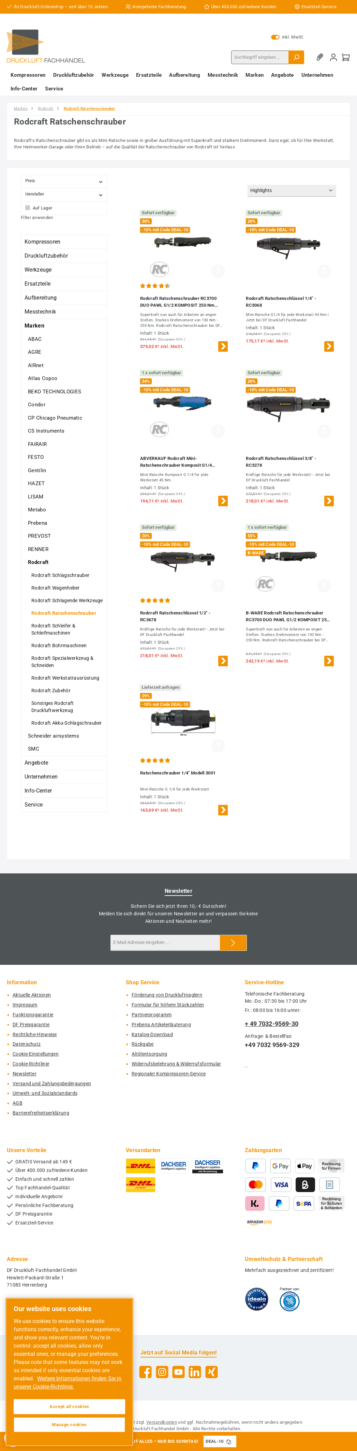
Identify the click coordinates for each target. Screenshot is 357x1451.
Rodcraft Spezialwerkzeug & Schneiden (62, 661)
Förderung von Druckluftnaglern (167, 995)
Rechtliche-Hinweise (35, 1035)
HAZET (36, 483)
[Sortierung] (292, 191)
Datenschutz (27, 1044)
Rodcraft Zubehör (51, 690)
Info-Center (38, 790)
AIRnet (36, 365)
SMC (33, 749)
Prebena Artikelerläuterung (161, 1025)
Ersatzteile (37, 283)
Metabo (37, 510)
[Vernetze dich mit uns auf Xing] (211, 1372)
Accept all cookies (69, 1406)
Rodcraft (38, 562)
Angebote (36, 762)
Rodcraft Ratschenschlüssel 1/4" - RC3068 (281, 302)
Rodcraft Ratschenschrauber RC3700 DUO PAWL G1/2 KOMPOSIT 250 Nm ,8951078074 (178, 302)
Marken (34, 325)
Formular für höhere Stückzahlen (168, 1005)
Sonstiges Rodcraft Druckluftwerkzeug (52, 706)
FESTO (36, 457)
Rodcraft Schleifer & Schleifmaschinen (53, 629)
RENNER (38, 549)
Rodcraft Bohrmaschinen (59, 645)
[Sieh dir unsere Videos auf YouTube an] (178, 1372)
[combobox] (260, 57)
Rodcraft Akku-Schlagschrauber (66, 723)
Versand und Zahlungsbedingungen (52, 1084)
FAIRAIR (37, 444)
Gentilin (37, 470)
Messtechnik (40, 311)
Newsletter (24, 1074)
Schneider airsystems (53, 736)
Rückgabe (142, 1044)
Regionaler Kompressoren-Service (169, 1074)
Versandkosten (161, 1422)
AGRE (34, 352)
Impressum (25, 1005)
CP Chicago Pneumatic (55, 418)
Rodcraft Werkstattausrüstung (65, 678)
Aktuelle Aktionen (32, 995)
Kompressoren (43, 241)
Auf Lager (43, 208)
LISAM (36, 497)
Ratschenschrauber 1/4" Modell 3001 (177, 772)
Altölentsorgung (149, 1054)
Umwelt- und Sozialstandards (45, 1093)
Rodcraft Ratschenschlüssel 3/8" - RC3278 (281, 462)
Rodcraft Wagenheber (55, 588)
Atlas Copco (42, 378)
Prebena (37, 523)
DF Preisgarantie (31, 1025)
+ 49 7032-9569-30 (271, 1023)
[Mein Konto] (333, 57)
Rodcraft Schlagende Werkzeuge (67, 600)
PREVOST (39, 536)
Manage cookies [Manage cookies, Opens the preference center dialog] (69, 1424)
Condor (36, 405)
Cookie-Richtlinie (31, 1064)
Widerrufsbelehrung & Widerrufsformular (176, 1064)
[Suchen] (296, 57)
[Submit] (233, 943)
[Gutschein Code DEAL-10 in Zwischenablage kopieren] (228, 1441)
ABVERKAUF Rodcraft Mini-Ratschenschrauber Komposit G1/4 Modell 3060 (176, 462)
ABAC (35, 339)
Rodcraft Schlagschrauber (60, 575)
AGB (18, 1103)
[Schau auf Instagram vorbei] (162, 1372)
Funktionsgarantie (33, 1015)
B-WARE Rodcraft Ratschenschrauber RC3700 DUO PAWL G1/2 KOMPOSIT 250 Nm (287, 616)
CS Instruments (46, 431)
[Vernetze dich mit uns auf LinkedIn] (195, 1372)
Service (34, 804)
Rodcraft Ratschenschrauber (63, 613)
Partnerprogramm (152, 1015)
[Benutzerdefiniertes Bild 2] (290, 1299)
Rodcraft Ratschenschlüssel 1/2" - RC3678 (175, 616)
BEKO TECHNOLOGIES (54, 392)
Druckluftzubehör (46, 255)
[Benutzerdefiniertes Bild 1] (257, 1299)
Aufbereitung (41, 297)
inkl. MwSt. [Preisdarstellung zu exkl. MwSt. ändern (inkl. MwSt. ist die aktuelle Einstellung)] (287, 37)
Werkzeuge (38, 269)
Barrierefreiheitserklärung (41, 1113)
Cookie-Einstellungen (36, 1054)
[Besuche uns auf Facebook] (145, 1372)
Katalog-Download (152, 1035)
